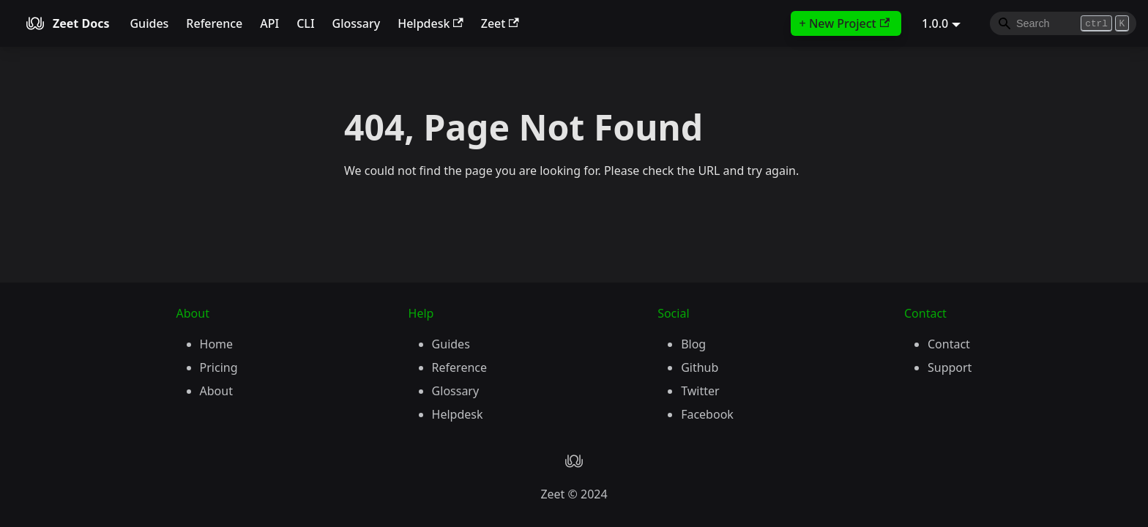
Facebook (707, 414)
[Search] (1063, 23)
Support (950, 367)
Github (699, 367)
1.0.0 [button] (935, 23)
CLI (305, 23)
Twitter (700, 391)
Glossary (356, 23)
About (216, 391)
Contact (949, 344)
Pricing (219, 367)
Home (217, 344)
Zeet (500, 23)
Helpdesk (430, 23)
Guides (149, 23)
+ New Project (845, 23)
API (269, 23)
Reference (214, 23)
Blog (693, 344)
